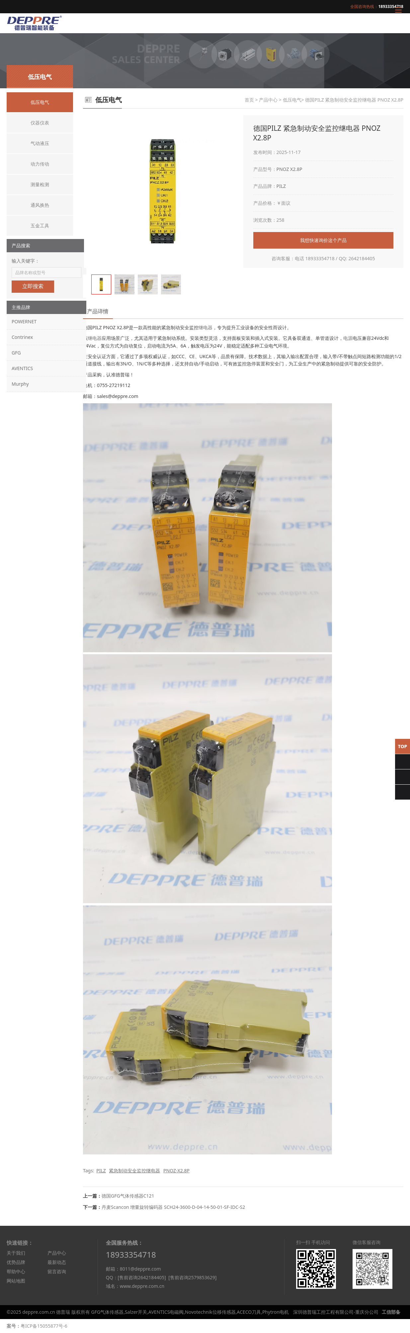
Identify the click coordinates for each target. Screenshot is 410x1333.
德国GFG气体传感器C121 (128, 1196)
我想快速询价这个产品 (323, 240)
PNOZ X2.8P (289, 169)
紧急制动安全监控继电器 (134, 1170)
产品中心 (268, 100)
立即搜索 (32, 286)
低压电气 (292, 100)
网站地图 (16, 1281)
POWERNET (24, 321)
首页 (249, 100)
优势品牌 (16, 1262)
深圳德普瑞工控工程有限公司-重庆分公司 (335, 1312)
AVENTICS (22, 368)
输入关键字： (26, 261)
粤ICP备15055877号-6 (44, 1326)
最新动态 (56, 1262)
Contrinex (22, 337)
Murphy (20, 384)
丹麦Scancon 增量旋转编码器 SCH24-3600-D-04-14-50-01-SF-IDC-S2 (173, 1207)
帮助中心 (16, 1271)
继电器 (205, 327)
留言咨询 (56, 1271)
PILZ (281, 186)
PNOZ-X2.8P (176, 1170)
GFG (16, 353)
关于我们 (16, 1253)
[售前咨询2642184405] (142, 1277)
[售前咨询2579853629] (192, 1277)
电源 (348, 338)
